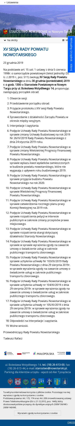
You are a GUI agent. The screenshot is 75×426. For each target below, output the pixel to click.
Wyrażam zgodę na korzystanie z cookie (38, 413)
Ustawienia (10, 2)
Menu (67, 40)
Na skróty (10, 40)
